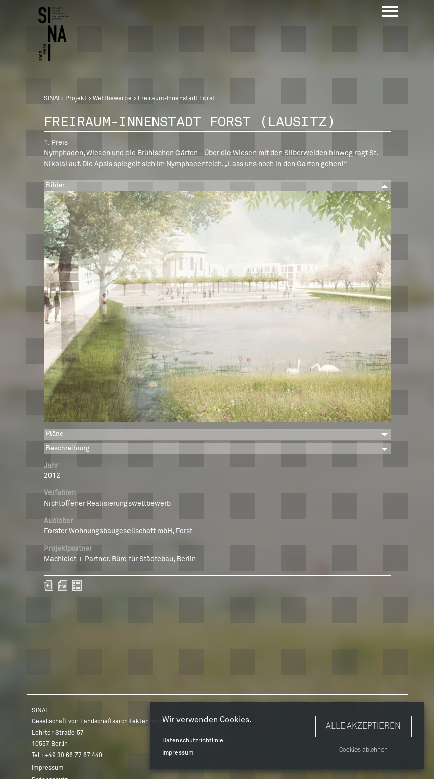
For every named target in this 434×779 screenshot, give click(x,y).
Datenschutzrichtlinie (192, 741)
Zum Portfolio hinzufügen (48, 585)
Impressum (177, 753)
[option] (217, 308)
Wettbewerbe (112, 99)
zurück (77, 585)
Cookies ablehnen (363, 750)
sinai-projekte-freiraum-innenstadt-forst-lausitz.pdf (62, 585)
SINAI (51, 99)
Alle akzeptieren (363, 726)
